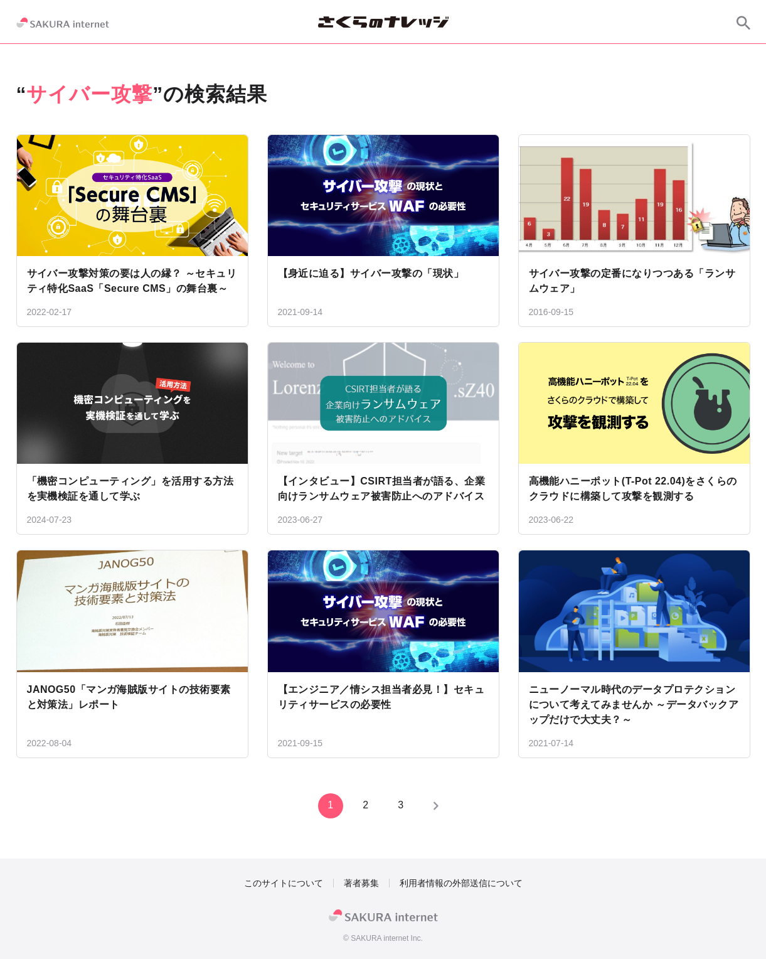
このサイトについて (283, 883)
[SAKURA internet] (62, 23)
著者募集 (361, 883)
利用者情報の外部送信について (461, 883)
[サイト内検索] (743, 23)
